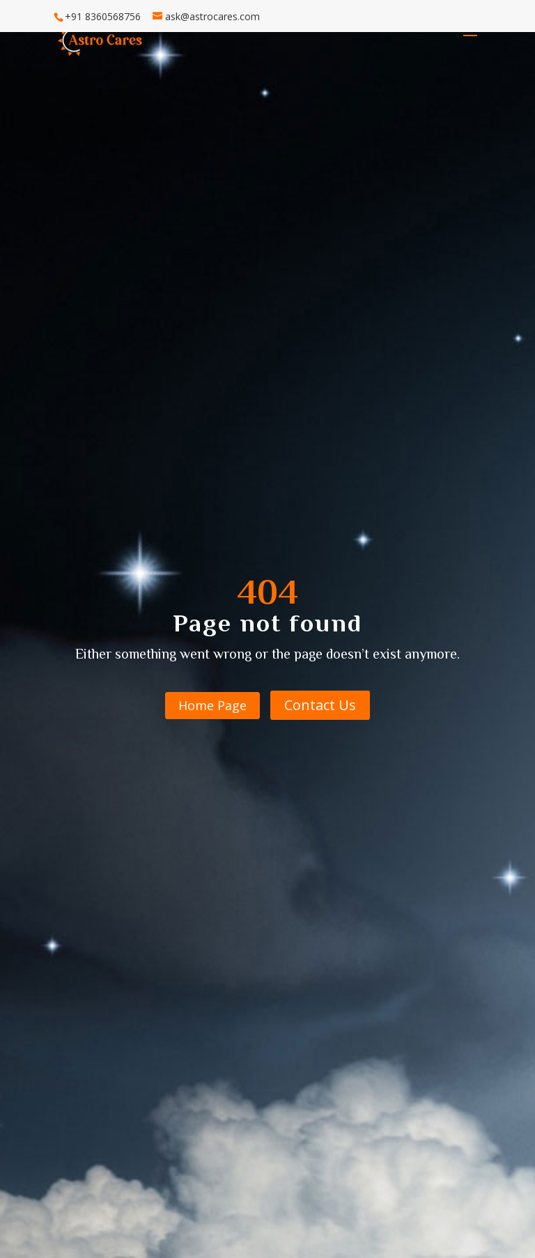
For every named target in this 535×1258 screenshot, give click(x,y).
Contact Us (320, 704)
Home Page (212, 705)
